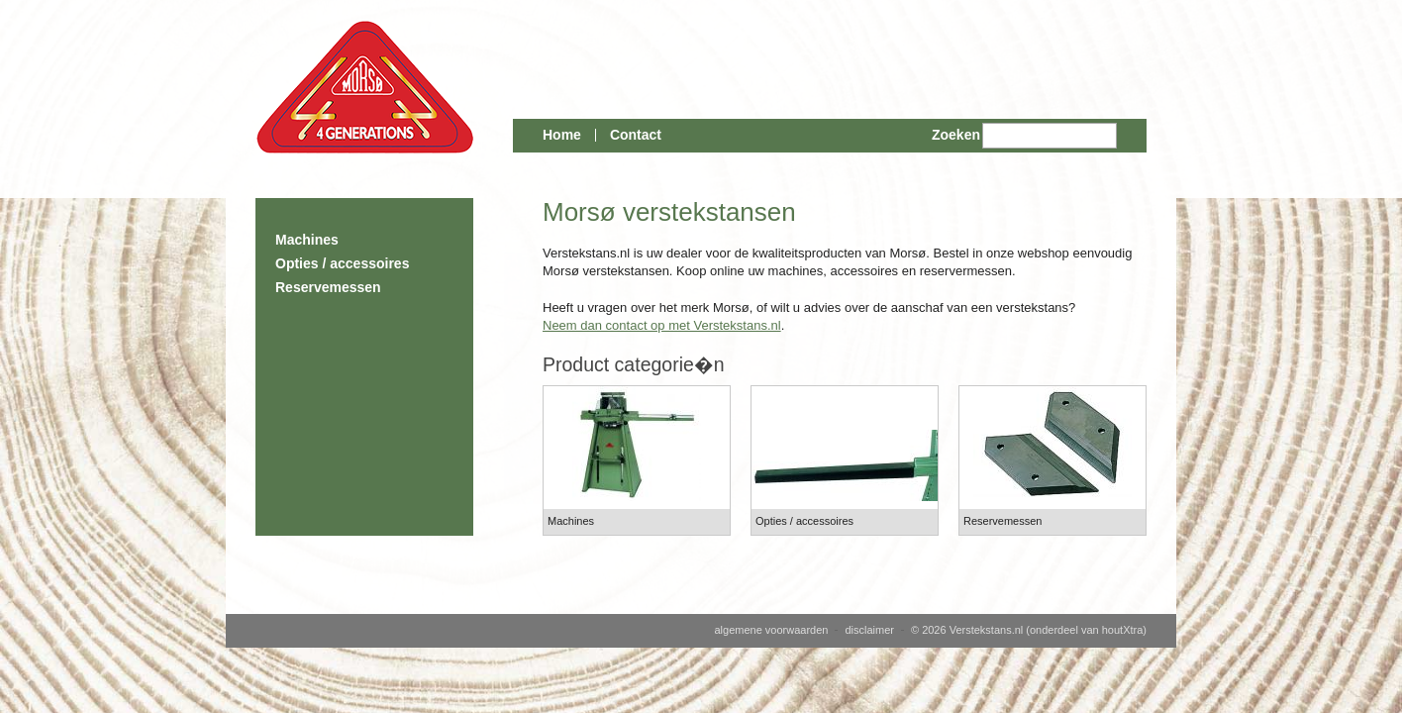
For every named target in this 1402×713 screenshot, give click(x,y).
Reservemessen (328, 287)
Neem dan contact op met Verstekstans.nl (662, 325)
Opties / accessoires (342, 263)
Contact (635, 135)
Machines (307, 240)
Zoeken (956, 135)
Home (562, 135)
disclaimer (869, 630)
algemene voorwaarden (771, 630)
